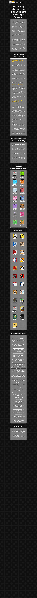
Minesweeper (16, 41)
